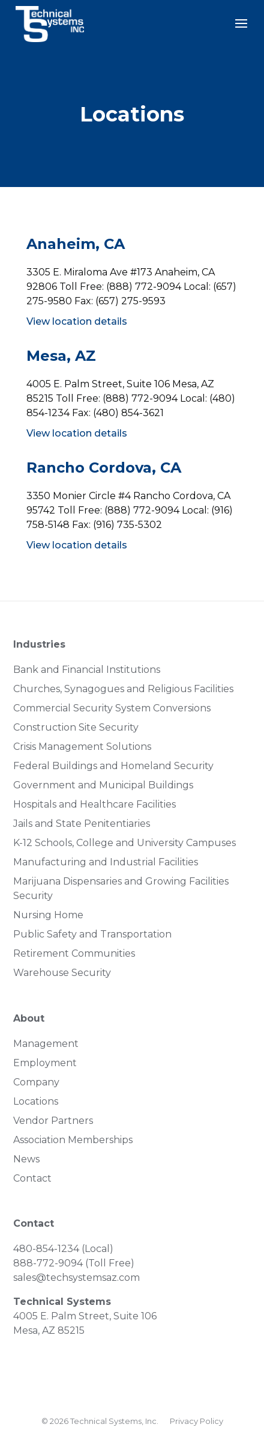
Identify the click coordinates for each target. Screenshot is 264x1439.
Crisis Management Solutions (82, 746)
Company (36, 1082)
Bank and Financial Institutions (86, 669)
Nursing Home (48, 915)
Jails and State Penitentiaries (81, 823)
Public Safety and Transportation (92, 934)
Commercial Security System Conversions (112, 708)
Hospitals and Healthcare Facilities (94, 804)
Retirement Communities (74, 953)
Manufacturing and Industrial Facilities (105, 862)
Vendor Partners (53, 1120)
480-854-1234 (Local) (63, 1248)
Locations (35, 1101)
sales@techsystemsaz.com (76, 1277)
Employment (45, 1063)
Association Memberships (73, 1140)
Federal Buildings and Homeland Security (113, 766)
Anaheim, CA (75, 244)
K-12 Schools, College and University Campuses (124, 842)
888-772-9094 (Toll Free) (73, 1263)
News (26, 1159)
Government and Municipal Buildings (103, 785)
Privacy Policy (196, 1421)
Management (46, 1043)
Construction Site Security (76, 727)
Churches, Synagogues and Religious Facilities (123, 689)
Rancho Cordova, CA (103, 467)
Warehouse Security (62, 972)
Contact (32, 1178)
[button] (241, 31)
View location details (76, 321)
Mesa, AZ (61, 355)
